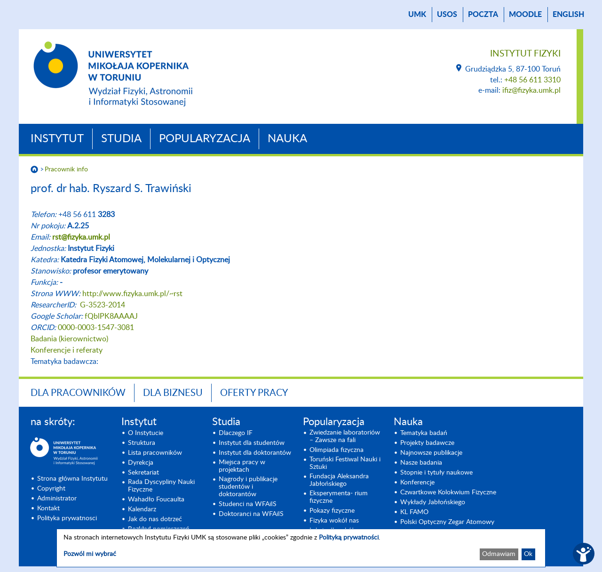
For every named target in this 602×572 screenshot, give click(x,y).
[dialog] (301, 548)
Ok (528, 554)
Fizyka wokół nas (334, 520)
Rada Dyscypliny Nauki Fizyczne (161, 486)
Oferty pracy (254, 393)
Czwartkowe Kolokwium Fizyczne (448, 492)
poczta (483, 14)
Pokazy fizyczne (332, 511)
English (568, 14)
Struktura (141, 443)
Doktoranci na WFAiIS (251, 514)
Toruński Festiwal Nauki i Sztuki (344, 463)
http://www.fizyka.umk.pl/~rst (132, 294)
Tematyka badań (423, 433)
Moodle (525, 14)
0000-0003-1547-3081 (96, 327)
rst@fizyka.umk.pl (81, 237)
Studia (121, 139)
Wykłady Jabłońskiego (432, 502)
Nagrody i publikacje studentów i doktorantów (248, 487)
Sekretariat (143, 472)
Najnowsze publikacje (431, 453)
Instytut (57, 139)
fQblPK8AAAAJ (111, 316)
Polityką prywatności (349, 537)
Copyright (51, 488)
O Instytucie (145, 433)
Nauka (287, 139)
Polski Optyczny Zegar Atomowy (447, 522)
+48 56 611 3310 (532, 80)
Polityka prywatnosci (67, 518)
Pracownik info (66, 169)
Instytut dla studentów (252, 443)
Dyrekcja (140, 462)
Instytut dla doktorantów (255, 453)
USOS (447, 14)
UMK (417, 14)
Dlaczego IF (236, 433)
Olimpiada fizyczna (336, 450)
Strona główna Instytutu (72, 478)
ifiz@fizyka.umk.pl (531, 90)
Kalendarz (142, 509)
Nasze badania (421, 462)
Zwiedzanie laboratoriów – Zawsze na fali (344, 436)
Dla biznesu (173, 393)
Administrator (57, 498)
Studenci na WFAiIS (248, 504)
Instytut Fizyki (525, 53)
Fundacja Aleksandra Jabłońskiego (339, 480)
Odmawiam (498, 554)
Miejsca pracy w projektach (242, 466)
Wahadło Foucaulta (156, 499)
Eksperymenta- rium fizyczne (338, 497)
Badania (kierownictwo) (69, 339)
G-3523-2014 (102, 305)
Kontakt (48, 508)
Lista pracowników (155, 453)
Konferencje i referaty (67, 350)
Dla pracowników (78, 393)
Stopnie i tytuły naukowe (436, 472)
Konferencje (417, 482)
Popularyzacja (204, 139)
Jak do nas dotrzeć (155, 519)
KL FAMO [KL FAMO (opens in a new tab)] (414, 512)
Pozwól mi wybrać (89, 554)
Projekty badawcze (427, 443)
